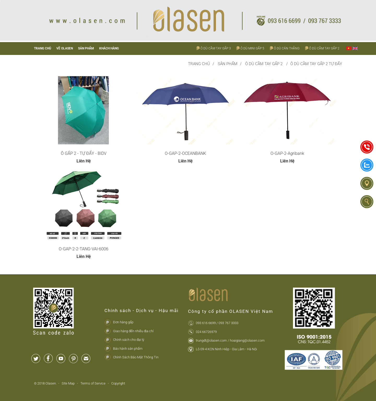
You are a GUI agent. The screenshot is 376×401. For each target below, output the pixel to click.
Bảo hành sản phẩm (128, 349)
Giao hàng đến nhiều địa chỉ (133, 331)
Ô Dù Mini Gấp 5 (252, 48)
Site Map (68, 383)
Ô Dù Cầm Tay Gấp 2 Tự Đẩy (316, 63)
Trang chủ (42, 48)
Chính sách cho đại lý (128, 340)
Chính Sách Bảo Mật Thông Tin (135, 357)
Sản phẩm (86, 48)
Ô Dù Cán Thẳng (286, 48)
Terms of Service (92, 383)
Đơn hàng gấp (123, 322)
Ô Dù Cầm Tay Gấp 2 (324, 48)
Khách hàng (109, 48)
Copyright (118, 383)
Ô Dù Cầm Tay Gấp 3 (216, 48)
